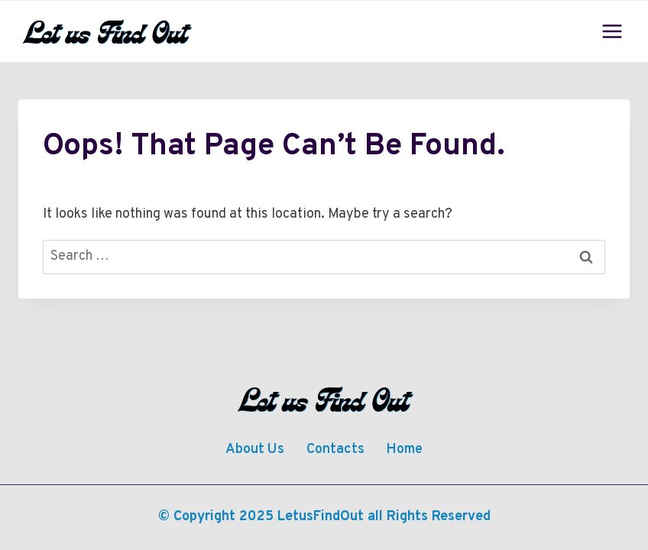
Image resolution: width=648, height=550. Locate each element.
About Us (254, 449)
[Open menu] (612, 31)
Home (404, 449)
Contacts (335, 449)
